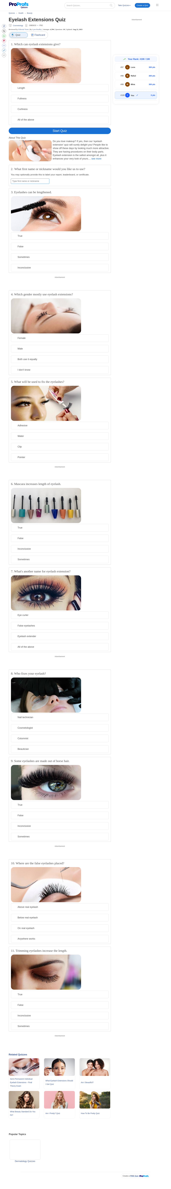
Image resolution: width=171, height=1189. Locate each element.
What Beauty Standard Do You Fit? (22, 1113)
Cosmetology (18, 26)
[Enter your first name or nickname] (30, 181)
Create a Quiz (142, 5)
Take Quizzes (124, 5)
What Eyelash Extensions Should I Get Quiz (59, 1082)
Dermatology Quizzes (25, 1151)
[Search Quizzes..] (89, 5)
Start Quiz (60, 131)
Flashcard (38, 35)
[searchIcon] (111, 5)
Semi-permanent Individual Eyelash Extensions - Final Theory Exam (21, 1082)
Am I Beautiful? (87, 1082)
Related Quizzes (18, 1054)
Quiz (16, 35)
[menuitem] (124, 6)
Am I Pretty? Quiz (52, 1113)
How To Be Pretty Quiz (90, 1113)
